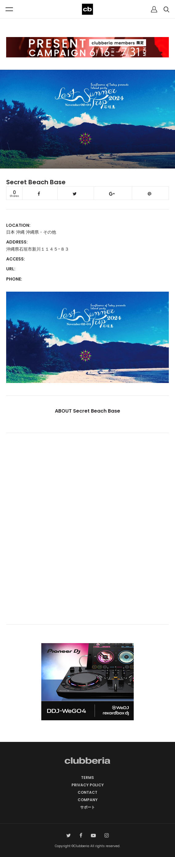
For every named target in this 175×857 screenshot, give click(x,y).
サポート (87, 807)
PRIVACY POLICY (87, 785)
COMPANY (88, 799)
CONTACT (87, 792)
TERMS (87, 777)
